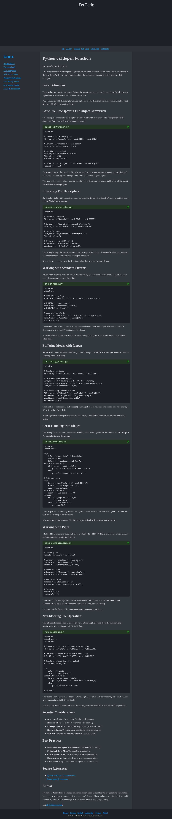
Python (77, 48)
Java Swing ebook (11, 81)
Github (80, 813)
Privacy (98, 813)
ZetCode (86, 5)
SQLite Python (10, 70)
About (105, 813)
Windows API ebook (12, 78)
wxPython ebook (11, 74)
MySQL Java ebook (12, 88)
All (63, 48)
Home (65, 813)
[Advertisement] (86, 27)
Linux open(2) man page (57, 779)
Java (87, 48)
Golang (69, 48)
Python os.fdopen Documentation (61, 775)
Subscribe (105, 48)
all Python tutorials (54, 805)
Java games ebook (11, 85)
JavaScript (95, 48)
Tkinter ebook (9, 67)
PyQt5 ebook (9, 63)
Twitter (73, 813)
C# (82, 48)
